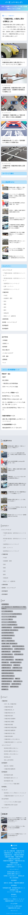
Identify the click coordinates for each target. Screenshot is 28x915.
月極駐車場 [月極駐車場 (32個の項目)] (17, 665)
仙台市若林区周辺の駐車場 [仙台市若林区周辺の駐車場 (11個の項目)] (8, 635)
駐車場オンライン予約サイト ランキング (15, 793)
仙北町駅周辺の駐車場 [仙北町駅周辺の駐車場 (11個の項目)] (19, 627)
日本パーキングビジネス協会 (10, 386)
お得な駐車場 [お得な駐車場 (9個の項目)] (5, 604)
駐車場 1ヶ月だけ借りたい (11, 754)
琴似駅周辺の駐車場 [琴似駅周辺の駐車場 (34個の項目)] (7, 681)
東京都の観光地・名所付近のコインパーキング (14, 279)
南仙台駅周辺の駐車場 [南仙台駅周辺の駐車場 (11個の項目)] (7, 648)
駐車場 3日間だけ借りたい (11, 748)
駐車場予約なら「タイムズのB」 (11, 396)
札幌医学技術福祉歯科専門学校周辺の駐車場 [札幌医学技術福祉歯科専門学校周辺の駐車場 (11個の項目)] (12, 670)
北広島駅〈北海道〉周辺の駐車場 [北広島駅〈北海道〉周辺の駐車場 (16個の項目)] (9, 643)
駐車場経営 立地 (8, 780)
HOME (14, 845)
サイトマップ (5, 807)
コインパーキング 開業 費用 (11, 783)
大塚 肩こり (5, 343)
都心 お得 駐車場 (8, 760)
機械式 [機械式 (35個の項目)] (17, 678)
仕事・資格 (5, 356)
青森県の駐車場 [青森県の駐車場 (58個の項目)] (14, 686)
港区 (5, 307)
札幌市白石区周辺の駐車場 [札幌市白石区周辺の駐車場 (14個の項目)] (8, 675)
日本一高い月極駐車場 (10, 704)
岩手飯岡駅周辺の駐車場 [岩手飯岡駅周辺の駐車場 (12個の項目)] (7, 657)
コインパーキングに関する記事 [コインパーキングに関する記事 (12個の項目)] (9, 616)
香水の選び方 (6, 350)
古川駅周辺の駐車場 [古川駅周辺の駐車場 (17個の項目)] (19, 648)
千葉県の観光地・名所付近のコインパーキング (14, 274)
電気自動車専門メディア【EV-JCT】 (12, 427)
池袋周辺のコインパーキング (11, 283)
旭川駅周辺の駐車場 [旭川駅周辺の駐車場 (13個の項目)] (7, 665)
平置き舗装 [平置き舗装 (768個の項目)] (5, 662)
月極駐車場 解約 (8, 736)
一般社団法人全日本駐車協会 (10, 383)
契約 (5, 301)
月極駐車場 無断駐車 (9, 730)
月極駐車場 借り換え (9, 733)
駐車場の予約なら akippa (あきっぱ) (12, 399)
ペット (4, 362)
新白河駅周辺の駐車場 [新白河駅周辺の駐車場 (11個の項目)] (15, 662)
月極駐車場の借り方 (9, 712)
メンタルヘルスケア (7, 353)
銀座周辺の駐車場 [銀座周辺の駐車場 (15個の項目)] (16, 683)
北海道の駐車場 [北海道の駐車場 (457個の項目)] (6, 646)
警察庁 (4, 377)
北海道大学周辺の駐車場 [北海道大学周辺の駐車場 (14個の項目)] (18, 646)
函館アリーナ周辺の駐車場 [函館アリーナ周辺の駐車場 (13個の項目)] (8, 640)
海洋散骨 (4, 346)
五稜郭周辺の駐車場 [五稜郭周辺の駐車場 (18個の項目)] (7, 627)
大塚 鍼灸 (4, 340)
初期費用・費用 (8, 298)
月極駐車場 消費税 (9, 721)
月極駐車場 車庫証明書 (10, 727)
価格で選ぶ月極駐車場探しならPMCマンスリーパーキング (13, 420)
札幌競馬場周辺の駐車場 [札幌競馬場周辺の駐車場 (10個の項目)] (7, 678)
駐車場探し (4, 786)
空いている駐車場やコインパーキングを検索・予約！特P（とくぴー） (13, 403)
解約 (5, 310)
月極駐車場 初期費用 (9, 718)
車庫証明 (6, 313)
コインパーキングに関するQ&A (12, 802)
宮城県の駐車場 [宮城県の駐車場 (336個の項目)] (6, 651)
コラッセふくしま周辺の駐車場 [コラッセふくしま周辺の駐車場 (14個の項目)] (9, 622)
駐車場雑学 (5, 328)
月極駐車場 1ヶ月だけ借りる (12, 739)
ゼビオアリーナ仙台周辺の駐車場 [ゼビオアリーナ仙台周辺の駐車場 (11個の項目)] (9, 624)
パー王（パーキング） (14, 2)
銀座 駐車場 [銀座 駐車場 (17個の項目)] (5, 686)
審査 (5, 304)
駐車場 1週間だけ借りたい (11, 751)
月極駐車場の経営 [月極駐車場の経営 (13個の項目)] (6, 667)
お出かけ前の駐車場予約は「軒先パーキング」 (13, 409)
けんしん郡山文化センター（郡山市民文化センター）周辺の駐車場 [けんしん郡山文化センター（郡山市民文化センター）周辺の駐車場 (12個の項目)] (14, 607)
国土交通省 (5, 380)
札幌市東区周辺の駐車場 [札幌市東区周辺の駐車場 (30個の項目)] (7, 673)
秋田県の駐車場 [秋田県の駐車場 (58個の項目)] (6, 683)
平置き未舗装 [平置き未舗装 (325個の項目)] (19, 659)
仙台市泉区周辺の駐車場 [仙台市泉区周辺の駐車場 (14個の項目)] (7, 632)
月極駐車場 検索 (8, 707)
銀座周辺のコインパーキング (11, 289)
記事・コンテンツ (8, 286)
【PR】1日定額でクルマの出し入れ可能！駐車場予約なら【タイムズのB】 (14, 7)
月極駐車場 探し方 (9, 709)
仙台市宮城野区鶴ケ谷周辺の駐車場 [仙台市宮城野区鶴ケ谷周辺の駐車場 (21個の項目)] (10, 630)
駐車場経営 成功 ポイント (11, 777)
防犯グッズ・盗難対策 (10, 316)
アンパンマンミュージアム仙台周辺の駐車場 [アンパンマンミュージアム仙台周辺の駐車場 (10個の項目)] (12, 614)
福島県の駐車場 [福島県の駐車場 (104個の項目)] (18, 681)
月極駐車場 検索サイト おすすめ (13, 742)
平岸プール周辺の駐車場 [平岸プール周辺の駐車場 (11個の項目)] (7, 659)
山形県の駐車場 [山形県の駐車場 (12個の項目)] (16, 651)
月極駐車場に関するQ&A (11, 804)
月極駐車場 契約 (8, 715)
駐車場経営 (5, 325)
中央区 (5, 295)
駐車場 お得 (7, 757)
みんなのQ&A (5, 798)
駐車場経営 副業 (8, 775)
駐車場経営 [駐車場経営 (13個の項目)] (5, 689)
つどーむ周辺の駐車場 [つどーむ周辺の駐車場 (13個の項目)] (7, 611)
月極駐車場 (5, 292)
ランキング (4, 789)
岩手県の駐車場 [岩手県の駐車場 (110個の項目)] (18, 654)
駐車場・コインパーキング (9, 322)
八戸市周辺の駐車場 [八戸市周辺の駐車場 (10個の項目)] (7, 638)
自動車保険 (5, 319)
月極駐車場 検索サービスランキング (14, 795)
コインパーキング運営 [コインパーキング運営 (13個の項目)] (7, 619)
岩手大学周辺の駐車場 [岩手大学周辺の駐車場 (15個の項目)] (7, 654)
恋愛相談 (4, 359)
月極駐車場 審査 (8, 724)
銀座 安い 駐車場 (8, 766)
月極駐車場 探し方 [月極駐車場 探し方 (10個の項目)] (17, 667)
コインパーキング (7, 270)
